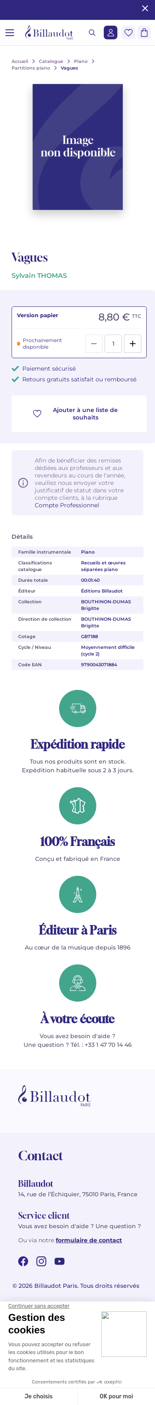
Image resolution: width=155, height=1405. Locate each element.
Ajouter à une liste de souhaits (75, 413)
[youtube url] (59, 1261)
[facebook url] (23, 1261)
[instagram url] (41, 1261)
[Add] (132, 344)
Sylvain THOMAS (39, 276)
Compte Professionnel (67, 505)
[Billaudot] (49, 32)
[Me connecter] (110, 32)
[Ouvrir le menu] (9, 32)
